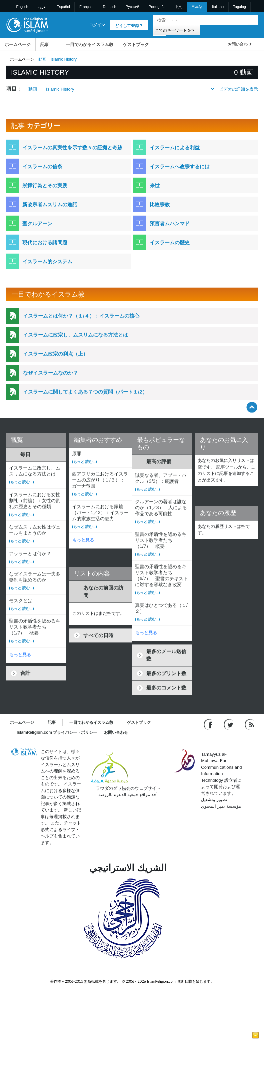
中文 (178, 7)
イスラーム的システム (47, 261)
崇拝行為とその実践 (44, 185)
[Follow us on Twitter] (229, 723)
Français (86, 7)
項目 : (13, 89)
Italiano (218, 7)
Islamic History (60, 89)
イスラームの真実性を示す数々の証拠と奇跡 (72, 147)
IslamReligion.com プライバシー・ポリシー (57, 732)
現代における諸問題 (44, 242)
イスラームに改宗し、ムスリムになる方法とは (75, 335)
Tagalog (239, 7)
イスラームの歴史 (170, 242)
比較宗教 (160, 204)
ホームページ (18, 44)
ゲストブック (136, 44)
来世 (155, 185)
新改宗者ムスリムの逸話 (49, 204)
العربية (42, 7)
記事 (44, 44)
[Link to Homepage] (27, 24)
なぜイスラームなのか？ (50, 373)
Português (157, 7)
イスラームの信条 (42, 166)
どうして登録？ (129, 25)
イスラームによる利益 (175, 147)
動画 (42, 59)
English (22, 7)
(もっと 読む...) (21, 482)
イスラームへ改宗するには (180, 166)
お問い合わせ (240, 44)
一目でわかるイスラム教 (89, 44)
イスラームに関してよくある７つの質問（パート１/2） (85, 392)
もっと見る (20, 654)
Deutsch (109, 7)
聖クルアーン (37, 223)
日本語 (196, 7)
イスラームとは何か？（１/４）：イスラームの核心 (81, 316)
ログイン (97, 25)
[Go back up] (251, 407)
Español (63, 7)
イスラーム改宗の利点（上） (55, 354)
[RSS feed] (249, 723)
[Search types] (176, 30)
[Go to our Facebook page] (209, 723)
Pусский (132, 7)
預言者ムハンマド (170, 223)
